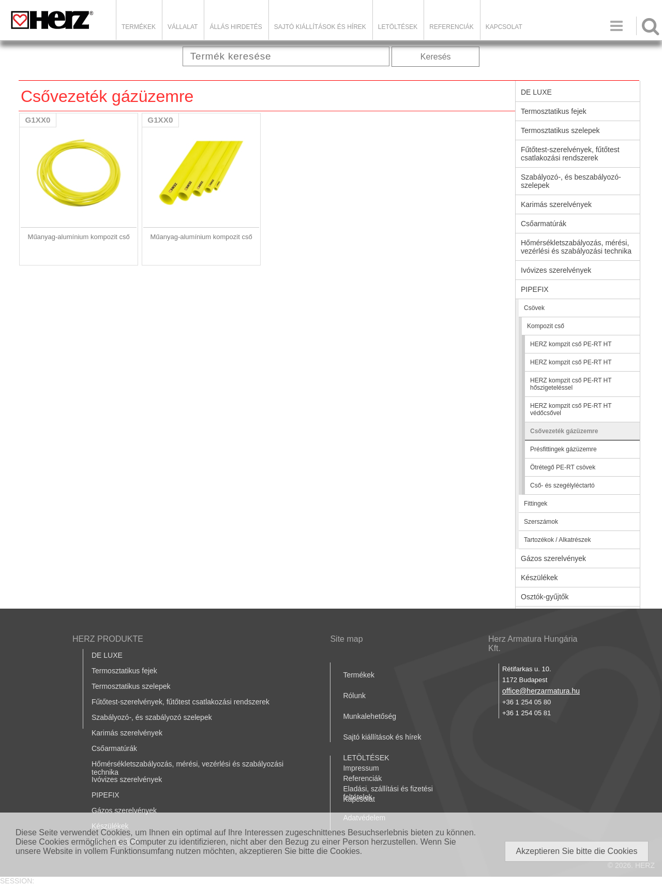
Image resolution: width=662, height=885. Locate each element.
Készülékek (539, 577)
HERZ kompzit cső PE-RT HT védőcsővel (571, 409)
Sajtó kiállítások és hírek (320, 27)
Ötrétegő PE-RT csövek (562, 467)
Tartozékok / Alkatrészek (557, 539)
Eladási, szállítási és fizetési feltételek (388, 793)
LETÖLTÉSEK (397, 27)
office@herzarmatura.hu (541, 691)
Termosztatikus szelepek (560, 130)
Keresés (435, 56)
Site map (346, 639)
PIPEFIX (535, 289)
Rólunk (354, 695)
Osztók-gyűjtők (545, 597)
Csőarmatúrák (543, 223)
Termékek (139, 27)
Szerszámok (541, 521)
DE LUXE (536, 92)
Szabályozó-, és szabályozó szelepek (152, 717)
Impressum (361, 768)
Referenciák (451, 27)
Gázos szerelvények (553, 558)
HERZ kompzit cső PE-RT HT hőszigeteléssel (571, 384)
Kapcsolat (504, 27)
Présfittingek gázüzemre (563, 449)
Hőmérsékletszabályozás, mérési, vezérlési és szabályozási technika (576, 247)
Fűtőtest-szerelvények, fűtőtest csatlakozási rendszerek (570, 153)
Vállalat (183, 27)
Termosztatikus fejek (553, 111)
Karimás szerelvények (556, 204)
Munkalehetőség (369, 716)
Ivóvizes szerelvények (556, 270)
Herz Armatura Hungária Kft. (533, 644)
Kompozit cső (545, 326)
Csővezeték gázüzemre (564, 431)
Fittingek (535, 503)
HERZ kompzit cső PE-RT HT (571, 344)
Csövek (534, 308)
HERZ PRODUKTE (107, 639)
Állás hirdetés (235, 27)
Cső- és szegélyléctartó (562, 485)
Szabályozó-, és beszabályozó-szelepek (571, 181)
